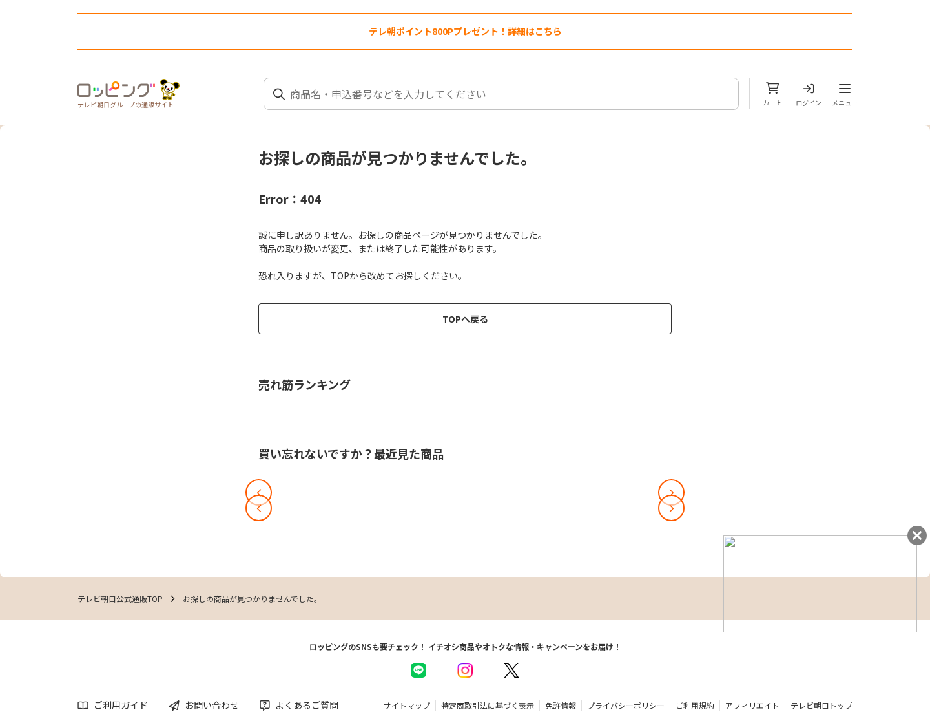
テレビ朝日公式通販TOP (120, 598)
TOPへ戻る (465, 318)
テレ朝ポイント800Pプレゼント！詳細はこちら (465, 31)
